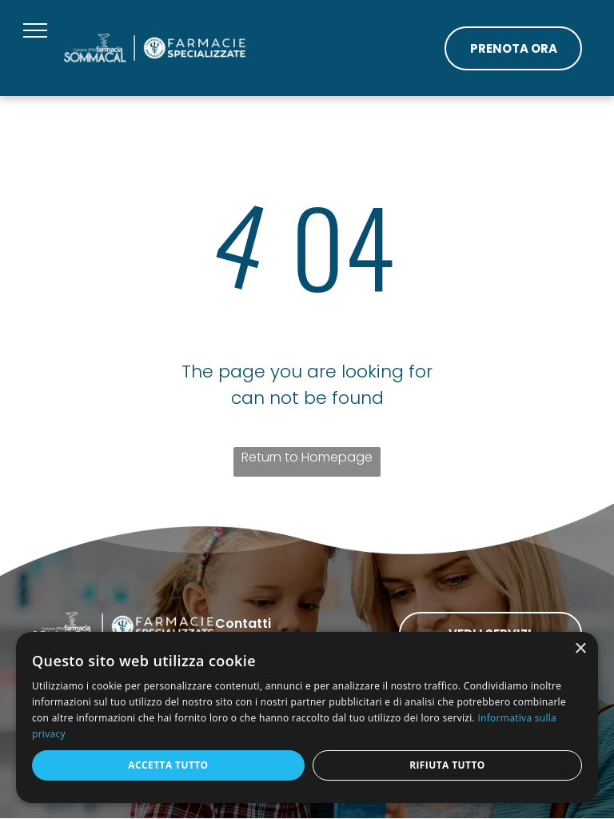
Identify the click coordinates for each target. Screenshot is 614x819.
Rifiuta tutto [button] (447, 765)
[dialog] (307, 717)
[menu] (35, 30)
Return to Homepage (307, 457)
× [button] (580, 649)
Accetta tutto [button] (168, 765)
